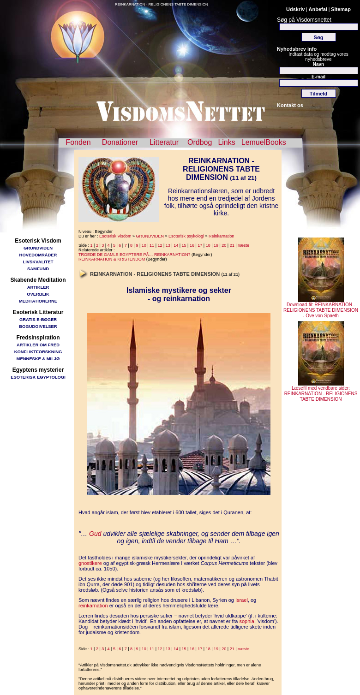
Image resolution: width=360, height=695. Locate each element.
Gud (95, 533)
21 (232, 245)
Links (226, 142)
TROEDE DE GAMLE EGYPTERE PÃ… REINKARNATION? (134, 254)
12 (159, 245)
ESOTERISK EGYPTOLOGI (38, 377)
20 (224, 245)
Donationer (120, 142)
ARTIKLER (38, 287)
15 (184, 245)
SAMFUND (38, 268)
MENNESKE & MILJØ (38, 358)
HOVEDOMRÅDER (38, 254)
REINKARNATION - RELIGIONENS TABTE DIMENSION (161, 4)
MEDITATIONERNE (38, 300)
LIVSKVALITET (38, 261)
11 (152, 245)
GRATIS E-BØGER (38, 319)
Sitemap (341, 9)
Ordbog (199, 142)
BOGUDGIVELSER (38, 326)
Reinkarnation (221, 236)
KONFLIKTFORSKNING (38, 351)
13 (168, 245)
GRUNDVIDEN (38, 247)
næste (243, 245)
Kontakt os (290, 105)
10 (144, 245)
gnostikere (90, 563)
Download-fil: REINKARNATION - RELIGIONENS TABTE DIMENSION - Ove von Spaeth (320, 308)
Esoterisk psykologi (186, 236)
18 (208, 245)
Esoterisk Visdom (115, 236)
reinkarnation (93, 605)
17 (200, 245)
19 (216, 245)
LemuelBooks (263, 142)
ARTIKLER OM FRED (38, 344)
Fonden (78, 142)
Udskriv (295, 9)
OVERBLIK (38, 294)
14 (176, 245)
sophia (246, 621)
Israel (241, 600)
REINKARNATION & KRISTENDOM (111, 259)
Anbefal (318, 9)
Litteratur (164, 142)
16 (192, 245)
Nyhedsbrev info (297, 49)
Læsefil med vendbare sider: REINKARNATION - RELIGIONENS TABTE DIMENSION (321, 391)
